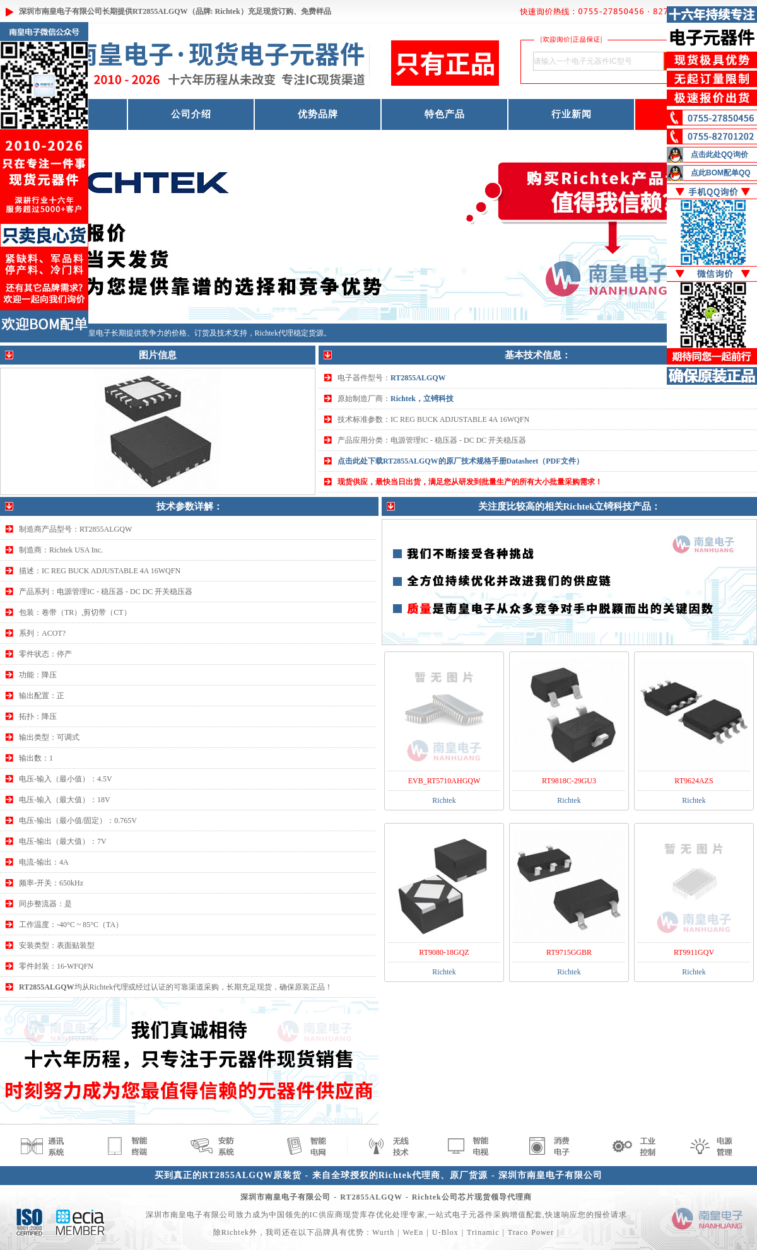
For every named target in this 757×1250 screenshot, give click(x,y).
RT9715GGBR (569, 952)
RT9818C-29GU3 (569, 780)
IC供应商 (326, 1214)
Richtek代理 (274, 333)
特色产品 (445, 114)
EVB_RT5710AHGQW (444, 780)
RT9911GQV (694, 952)
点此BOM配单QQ (721, 172)
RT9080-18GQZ (444, 952)
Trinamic (483, 1232)
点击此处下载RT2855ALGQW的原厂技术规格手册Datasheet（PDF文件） (460, 461)
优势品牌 (318, 114)
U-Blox (445, 1232)
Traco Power (531, 1232)
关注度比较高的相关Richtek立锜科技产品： (569, 506)
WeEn (412, 1232)
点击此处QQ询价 (719, 154)
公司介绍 (191, 114)
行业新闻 (571, 114)
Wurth (383, 1232)
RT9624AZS (693, 780)
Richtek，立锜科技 (422, 398)
